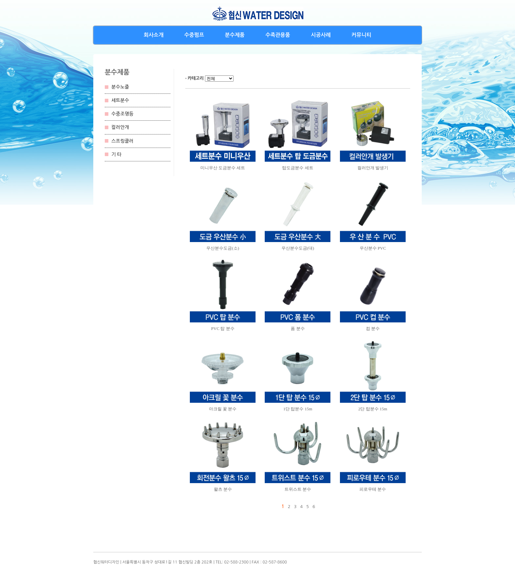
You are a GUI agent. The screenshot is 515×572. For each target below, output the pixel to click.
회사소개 (154, 34)
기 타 (116, 154)
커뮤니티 (361, 34)
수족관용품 (277, 34)
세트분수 (120, 100)
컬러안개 (120, 127)
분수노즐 (120, 87)
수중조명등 (122, 114)
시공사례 (321, 34)
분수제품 (235, 34)
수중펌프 (194, 34)
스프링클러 (122, 141)
